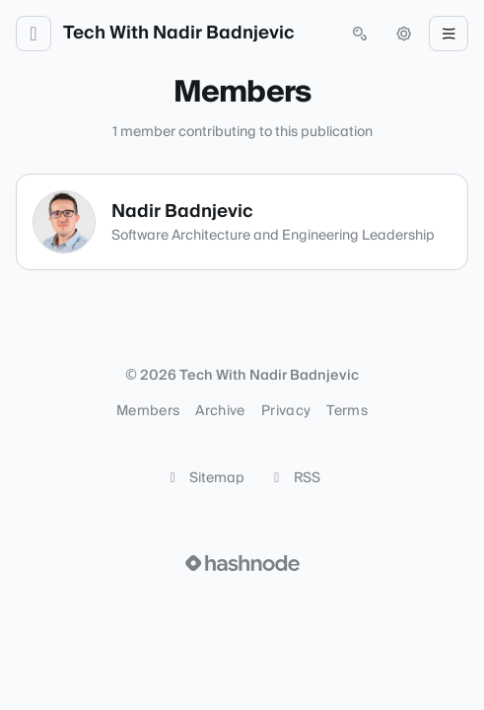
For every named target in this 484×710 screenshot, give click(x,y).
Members (147, 411)
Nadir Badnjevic (182, 211)
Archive (219, 411)
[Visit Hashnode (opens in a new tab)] (242, 563)
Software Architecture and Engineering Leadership (273, 236)
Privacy (286, 411)
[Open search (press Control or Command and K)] (360, 33)
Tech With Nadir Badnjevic (179, 33)
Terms (347, 411)
